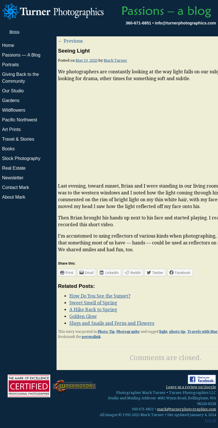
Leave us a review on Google (191, 387)
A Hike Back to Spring (36, 309)
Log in (210, 420)
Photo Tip (49, 332)
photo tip (121, 332)
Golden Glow (26, 316)
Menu (12, 32)
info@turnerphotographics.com (185, 23)
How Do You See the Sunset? (43, 296)
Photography (71, 332)
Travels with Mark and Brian (156, 332)
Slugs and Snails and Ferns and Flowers (55, 323)
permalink (34, 337)
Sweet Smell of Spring (36, 303)
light (107, 332)
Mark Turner (59, 60)
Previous (13, 41)
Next (208, 41)
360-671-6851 (138, 23)
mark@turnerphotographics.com (186, 409)
